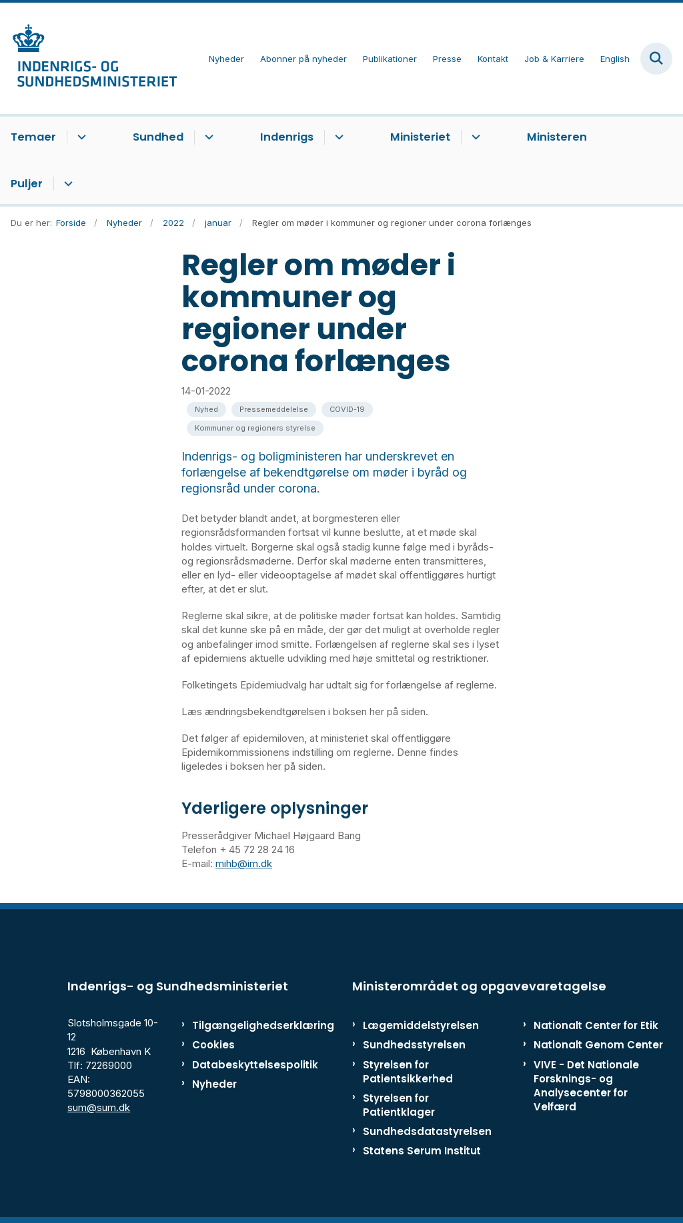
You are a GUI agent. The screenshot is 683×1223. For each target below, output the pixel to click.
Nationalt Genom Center (598, 1045)
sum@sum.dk (98, 1107)
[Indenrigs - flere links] (337, 137)
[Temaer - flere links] (80, 137)
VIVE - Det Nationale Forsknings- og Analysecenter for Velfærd (586, 1086)
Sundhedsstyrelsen (414, 1045)
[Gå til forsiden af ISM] (88, 58)
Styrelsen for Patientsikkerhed (408, 1072)
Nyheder (214, 1084)
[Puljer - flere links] (66, 184)
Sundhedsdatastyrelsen (427, 1131)
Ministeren (557, 137)
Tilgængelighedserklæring (233, 1025)
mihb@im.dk (243, 863)
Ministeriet (420, 137)
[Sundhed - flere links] (207, 137)
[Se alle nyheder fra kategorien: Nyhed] (206, 409)
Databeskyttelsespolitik (233, 1065)
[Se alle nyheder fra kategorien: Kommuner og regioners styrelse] (255, 428)
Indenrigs (286, 137)
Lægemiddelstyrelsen (421, 1025)
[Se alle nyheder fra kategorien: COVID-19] (347, 409)
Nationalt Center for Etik (596, 1025)
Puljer (27, 183)
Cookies (213, 1045)
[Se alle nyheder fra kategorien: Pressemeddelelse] (273, 409)
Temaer (33, 137)
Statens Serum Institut (422, 1151)
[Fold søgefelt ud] (656, 59)
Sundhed (158, 137)
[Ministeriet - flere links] (474, 137)
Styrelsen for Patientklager (399, 1105)
